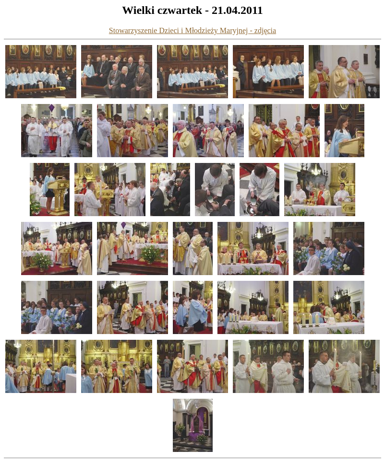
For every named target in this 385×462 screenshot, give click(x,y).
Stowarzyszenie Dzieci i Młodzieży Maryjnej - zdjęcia (192, 30)
